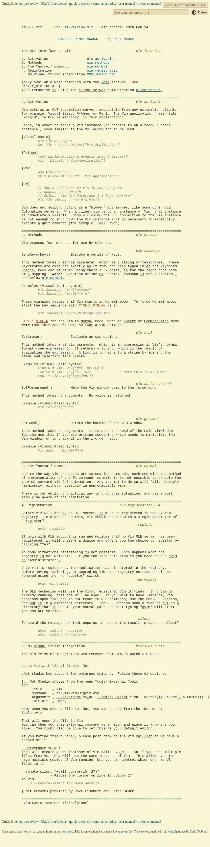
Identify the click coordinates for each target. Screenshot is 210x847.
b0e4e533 (67, 831)
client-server (92, 90)
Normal (111, 301)
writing (86, 435)
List (87, 352)
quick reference (79, 3)
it (118, 219)
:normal (29, 482)
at (148, 266)
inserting (51, 356)
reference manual (149, 3)
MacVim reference (54, 3)
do (130, 482)
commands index (104, 3)
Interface (47, 51)
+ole (105, 82)
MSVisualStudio (101, 74)
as (42, 110)
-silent (170, 623)
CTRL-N (99, 305)
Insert (130, 321)
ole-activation (101, 59)
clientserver (148, 90)
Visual (40, 74)
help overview (29, 3)
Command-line (156, 321)
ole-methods (98, 62)
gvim (32, 536)
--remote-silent (112, 697)
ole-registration (103, 70)
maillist (144, 736)
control (129, 760)
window (103, 387)
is (54, 90)
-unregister (71, 576)
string (128, 262)
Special (29, 270)
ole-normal (97, 66)
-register (33, 521)
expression (134, 344)
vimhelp (173, 831)
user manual (127, 3)
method (38, 262)
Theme (202, 12)
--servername (68, 697)
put (33, 603)
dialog (89, 540)
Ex (101, 274)
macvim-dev (125, 831)
